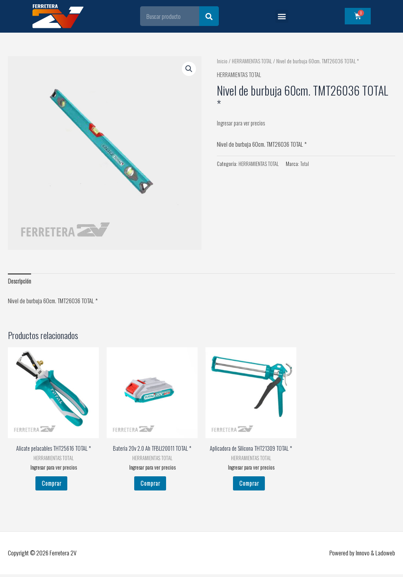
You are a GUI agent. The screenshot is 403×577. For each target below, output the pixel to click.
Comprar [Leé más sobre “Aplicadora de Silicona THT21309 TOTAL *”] (248, 485)
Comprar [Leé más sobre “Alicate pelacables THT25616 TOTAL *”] (51, 485)
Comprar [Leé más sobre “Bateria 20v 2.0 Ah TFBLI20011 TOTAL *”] (150, 485)
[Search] (209, 16)
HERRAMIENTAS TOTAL (252, 61)
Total (305, 164)
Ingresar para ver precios (243, 122)
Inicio (222, 61)
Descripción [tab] (20, 281)
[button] (281, 16)
